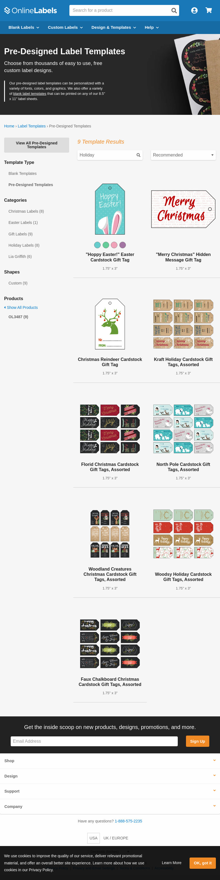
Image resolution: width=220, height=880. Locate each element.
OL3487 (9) (18, 317)
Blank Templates (22, 173)
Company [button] (13, 806)
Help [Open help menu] (152, 27)
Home (9, 126)
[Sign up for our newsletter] (94, 741)
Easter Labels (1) (23, 222)
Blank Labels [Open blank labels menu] (24, 27)
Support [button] (11, 791)
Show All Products (21, 307)
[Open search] (174, 11)
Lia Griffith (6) (20, 256)
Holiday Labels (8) (24, 245)
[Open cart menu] (208, 10)
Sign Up (197, 741)
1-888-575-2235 (128, 821)
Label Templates (32, 126)
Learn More (172, 863)
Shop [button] (9, 761)
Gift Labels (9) (21, 234)
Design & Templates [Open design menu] (114, 27)
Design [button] (11, 776)
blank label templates (29, 94)
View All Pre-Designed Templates (36, 145)
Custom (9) (18, 283)
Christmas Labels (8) (26, 211)
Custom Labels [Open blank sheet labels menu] (65, 27)
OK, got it (203, 863)
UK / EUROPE (115, 838)
